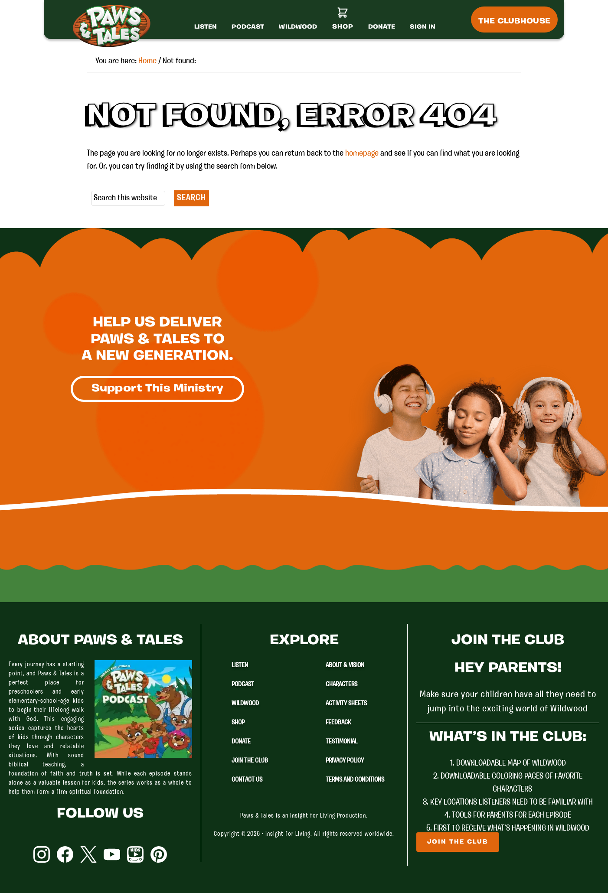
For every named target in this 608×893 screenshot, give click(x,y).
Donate (241, 741)
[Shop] (343, 22)
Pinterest (159, 854)
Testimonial (341, 741)
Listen (240, 665)
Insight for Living (288, 834)
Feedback (338, 722)
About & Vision (345, 665)
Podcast (243, 684)
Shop (238, 722)
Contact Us (247, 779)
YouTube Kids (135, 854)
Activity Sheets (346, 703)
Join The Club (250, 760)
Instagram (41, 854)
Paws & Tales (115, 26)
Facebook (65, 854)
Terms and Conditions (355, 779)
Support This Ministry (157, 388)
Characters (341, 684)
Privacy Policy (345, 760)
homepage (362, 153)
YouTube (112, 854)
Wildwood (245, 703)
